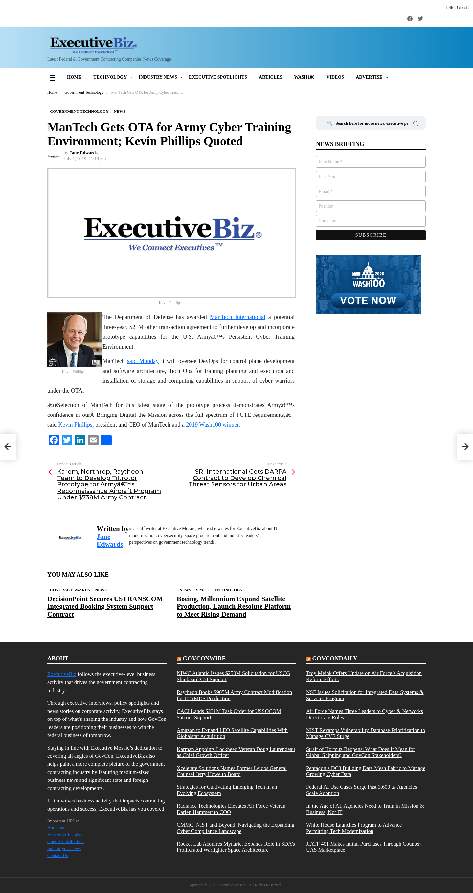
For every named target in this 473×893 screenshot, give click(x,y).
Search (415, 124)
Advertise (369, 77)
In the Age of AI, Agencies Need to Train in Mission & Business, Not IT (365, 809)
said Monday (143, 361)
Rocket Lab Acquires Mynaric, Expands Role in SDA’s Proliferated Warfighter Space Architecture (236, 847)
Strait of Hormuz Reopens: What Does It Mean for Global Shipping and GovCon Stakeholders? (360, 752)
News (100, 590)
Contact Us (57, 855)
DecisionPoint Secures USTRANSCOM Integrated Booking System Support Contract (105, 606)
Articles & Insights (64, 834)
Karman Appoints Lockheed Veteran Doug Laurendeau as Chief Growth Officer (236, 752)
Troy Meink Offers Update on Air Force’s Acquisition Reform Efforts (364, 676)
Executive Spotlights (218, 77)
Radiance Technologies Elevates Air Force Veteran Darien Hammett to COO (231, 809)
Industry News (158, 77)
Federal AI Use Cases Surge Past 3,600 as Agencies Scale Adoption (361, 790)
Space (202, 590)
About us (55, 827)
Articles (270, 77)
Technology (110, 77)
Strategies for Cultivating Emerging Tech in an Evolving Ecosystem (227, 790)
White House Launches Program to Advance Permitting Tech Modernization (354, 828)
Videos (335, 77)
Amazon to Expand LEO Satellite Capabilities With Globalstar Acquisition (232, 733)
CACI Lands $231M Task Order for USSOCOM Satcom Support (229, 714)
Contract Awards (70, 590)
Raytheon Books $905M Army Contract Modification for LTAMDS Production (234, 695)
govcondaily (334, 658)
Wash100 (304, 77)
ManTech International (237, 317)
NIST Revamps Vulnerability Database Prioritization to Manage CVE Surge (365, 733)
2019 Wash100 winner (212, 424)
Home (74, 77)
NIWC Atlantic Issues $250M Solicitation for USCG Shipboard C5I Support (233, 676)
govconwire (204, 658)
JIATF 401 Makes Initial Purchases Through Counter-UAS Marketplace (364, 847)
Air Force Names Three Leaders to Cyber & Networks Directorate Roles (364, 714)
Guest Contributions (65, 841)
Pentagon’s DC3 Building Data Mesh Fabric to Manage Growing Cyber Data (365, 771)
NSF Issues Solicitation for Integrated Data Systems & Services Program (365, 695)
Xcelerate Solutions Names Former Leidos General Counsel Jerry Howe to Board (232, 771)
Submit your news (64, 848)
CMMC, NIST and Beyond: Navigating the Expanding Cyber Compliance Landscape (235, 828)
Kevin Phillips (75, 424)
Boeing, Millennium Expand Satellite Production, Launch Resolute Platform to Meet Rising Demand (234, 606)
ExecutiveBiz (61, 674)
